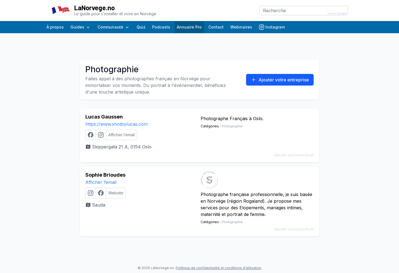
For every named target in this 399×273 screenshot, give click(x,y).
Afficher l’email (100, 182)
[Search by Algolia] (337, 13)
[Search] (303, 10)
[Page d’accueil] (60, 10)
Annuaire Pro (189, 27)
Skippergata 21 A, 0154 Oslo (118, 147)
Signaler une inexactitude (294, 155)
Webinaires (241, 27)
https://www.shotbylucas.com (116, 124)
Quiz (141, 27)
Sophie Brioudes (105, 175)
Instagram (272, 27)
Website (115, 192)
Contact (216, 27)
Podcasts (161, 27)
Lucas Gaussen (104, 117)
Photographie (231, 126)
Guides (80, 27)
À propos (55, 27)
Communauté (114, 27)
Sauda (95, 205)
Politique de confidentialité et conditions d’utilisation (218, 268)
